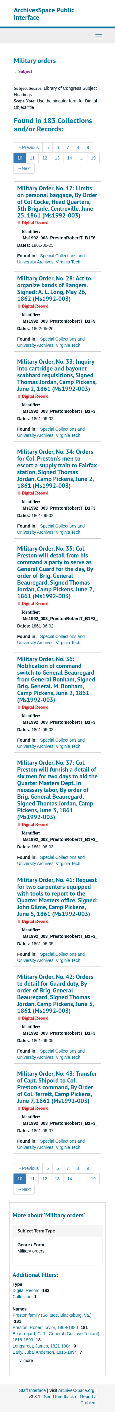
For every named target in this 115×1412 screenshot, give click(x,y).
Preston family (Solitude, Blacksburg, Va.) (52, 1315)
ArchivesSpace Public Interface (44, 14)
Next (24, 168)
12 (44, 157)
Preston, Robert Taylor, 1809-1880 (46, 1327)
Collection (23, 1296)
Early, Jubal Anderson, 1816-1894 (45, 1352)
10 (19, 157)
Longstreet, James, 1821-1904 (42, 1346)
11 (32, 157)
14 (69, 157)
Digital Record (27, 1290)
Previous (28, 147)
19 (93, 157)
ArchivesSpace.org (76, 1390)
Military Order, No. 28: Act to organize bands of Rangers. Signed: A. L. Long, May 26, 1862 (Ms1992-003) (54, 288)
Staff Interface (32, 1390)
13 (57, 157)
